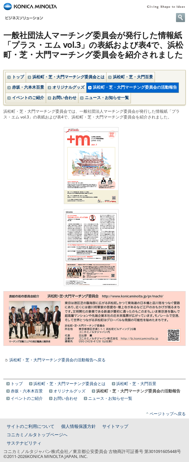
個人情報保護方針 (78, 426)
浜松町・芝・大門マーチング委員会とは (68, 77)
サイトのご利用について (30, 426)
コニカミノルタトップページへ (37, 435)
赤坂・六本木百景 (28, 87)
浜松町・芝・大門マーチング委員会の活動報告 (135, 87)
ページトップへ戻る (168, 414)
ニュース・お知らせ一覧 (107, 97)
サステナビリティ (24, 443)
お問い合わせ (64, 97)
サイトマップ (115, 426)
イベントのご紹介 (28, 97)
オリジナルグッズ (68, 87)
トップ (18, 77)
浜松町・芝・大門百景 (133, 77)
